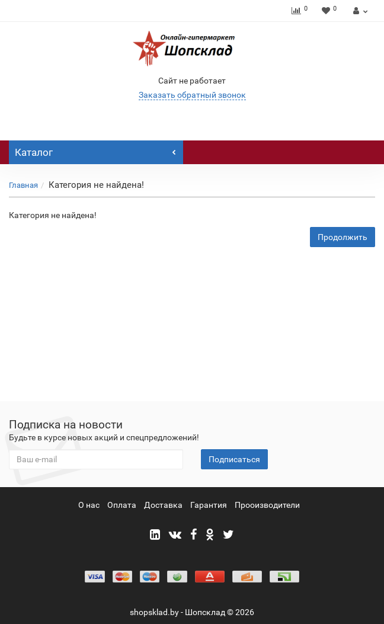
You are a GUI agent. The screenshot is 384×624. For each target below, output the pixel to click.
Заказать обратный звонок (192, 95)
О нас (89, 505)
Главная (23, 185)
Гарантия (208, 505)
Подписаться (234, 459)
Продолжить (342, 237)
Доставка (163, 505)
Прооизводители (267, 505)
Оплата (121, 505)
